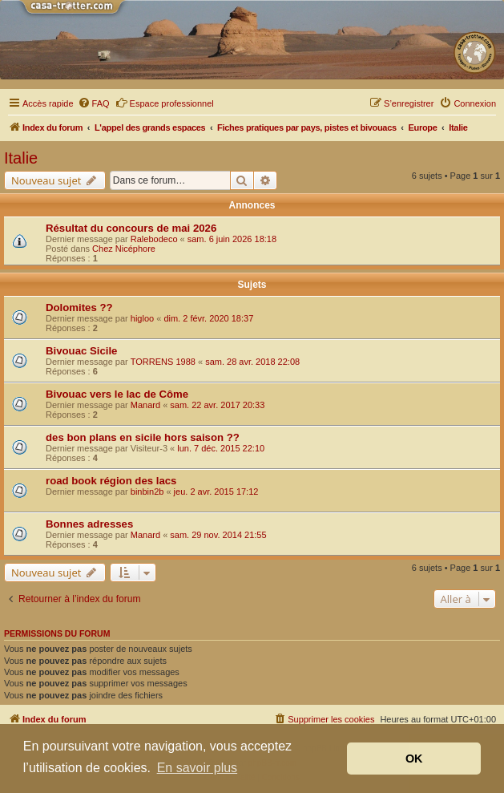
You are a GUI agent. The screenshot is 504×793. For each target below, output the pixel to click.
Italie (21, 158)
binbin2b (147, 491)
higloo (142, 318)
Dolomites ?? (79, 307)
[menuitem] (94, 103)
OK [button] (414, 758)
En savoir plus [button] (197, 768)
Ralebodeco (154, 239)
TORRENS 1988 (163, 361)
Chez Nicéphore (123, 248)
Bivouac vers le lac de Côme (117, 394)
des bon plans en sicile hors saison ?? (143, 437)
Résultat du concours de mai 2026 (131, 228)
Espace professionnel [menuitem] (164, 102)
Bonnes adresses (89, 524)
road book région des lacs (111, 481)
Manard (145, 405)
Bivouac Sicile (81, 351)
